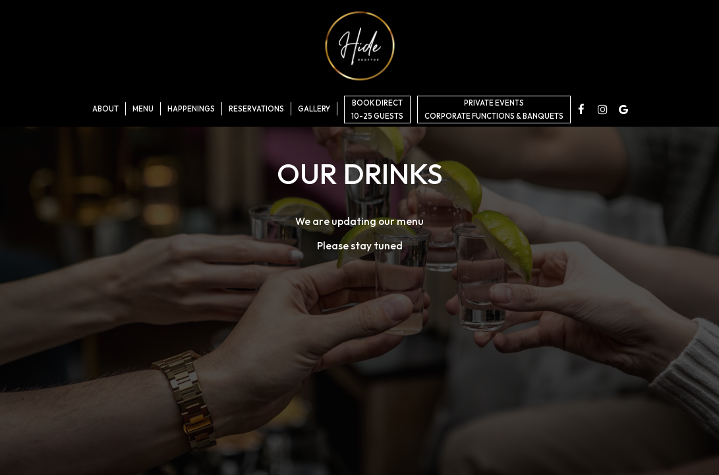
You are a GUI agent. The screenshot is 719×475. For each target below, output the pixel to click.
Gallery (314, 108)
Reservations (256, 108)
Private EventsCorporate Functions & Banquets (493, 109)
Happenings (191, 108)
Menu (143, 108)
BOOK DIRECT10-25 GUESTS (377, 109)
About (105, 108)
